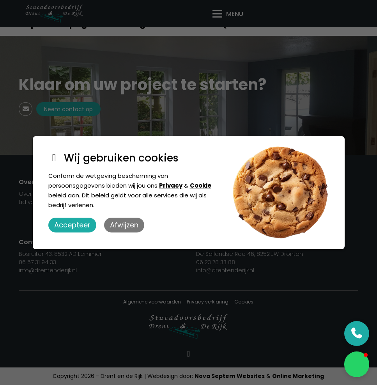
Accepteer (72, 225)
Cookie (200, 185)
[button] (356, 364)
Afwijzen (124, 225)
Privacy (170, 185)
